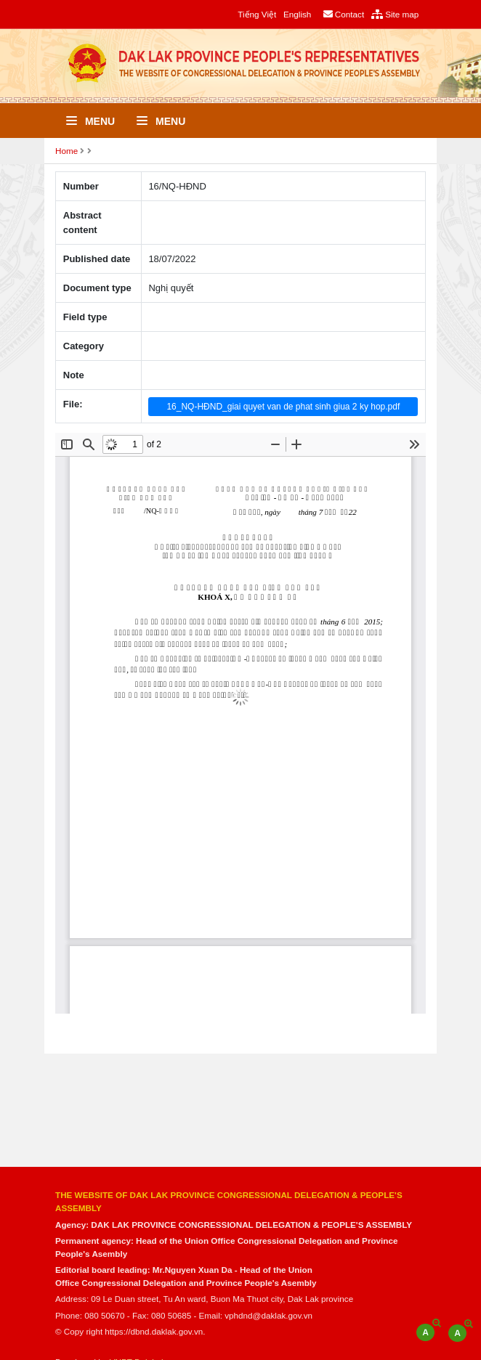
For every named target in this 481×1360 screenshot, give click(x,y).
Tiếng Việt (257, 14)
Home (66, 150)
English (297, 14)
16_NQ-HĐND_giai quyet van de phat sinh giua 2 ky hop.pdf (283, 407)
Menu (90, 121)
